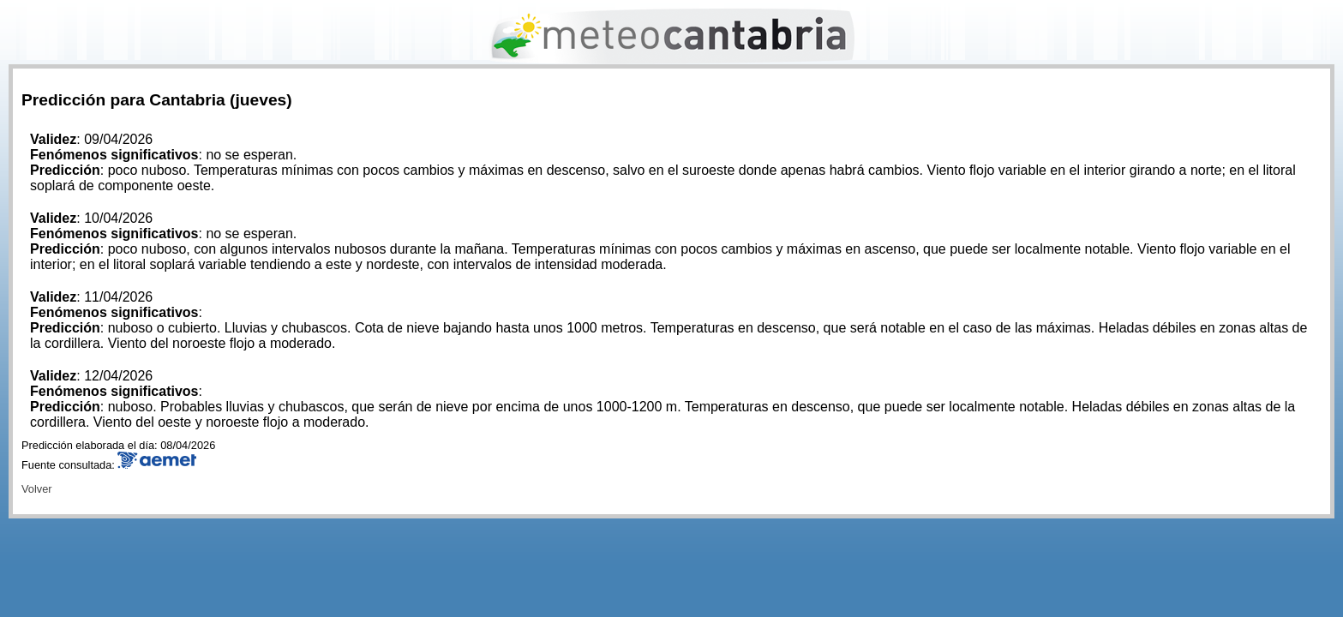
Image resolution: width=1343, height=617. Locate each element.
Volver (36, 488)
